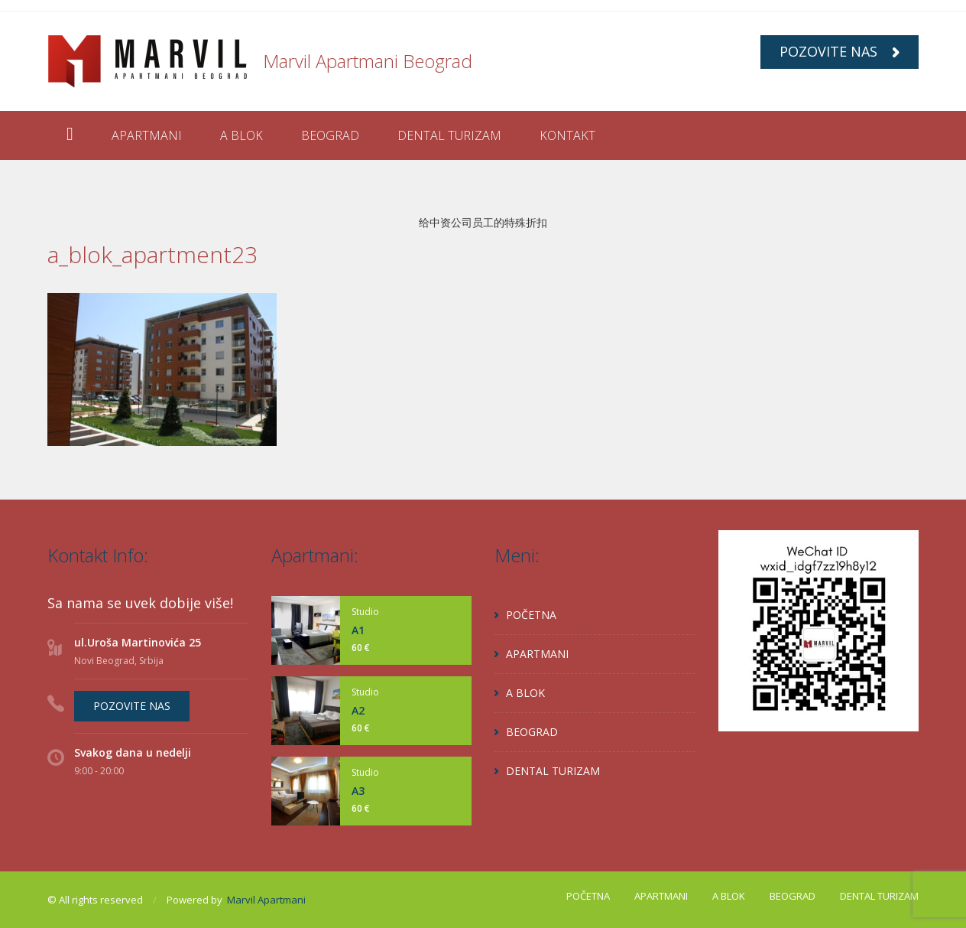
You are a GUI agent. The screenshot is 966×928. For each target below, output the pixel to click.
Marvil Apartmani (266, 900)
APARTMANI (147, 135)
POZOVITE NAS (840, 51)
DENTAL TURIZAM (449, 135)
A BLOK (241, 135)
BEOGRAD (330, 135)
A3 (358, 790)
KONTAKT (567, 135)
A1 (358, 630)
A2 (358, 710)
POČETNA (531, 614)
